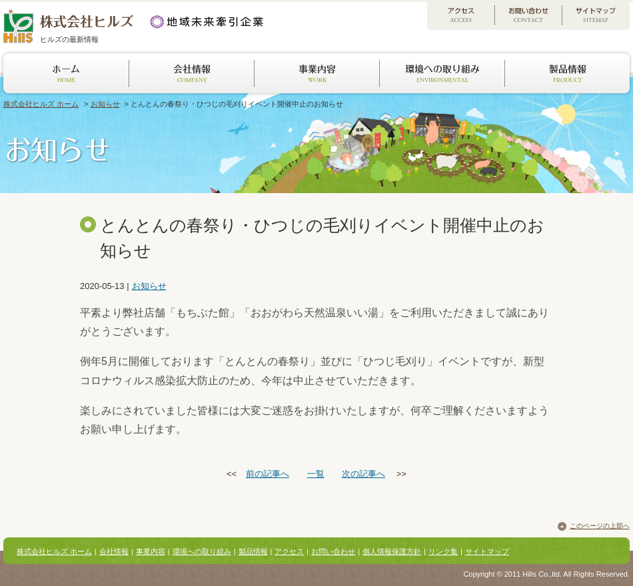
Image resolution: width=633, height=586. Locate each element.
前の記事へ (267, 474)
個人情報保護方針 (391, 551)
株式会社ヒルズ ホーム (41, 104)
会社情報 (114, 551)
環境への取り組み (202, 551)
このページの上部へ (600, 525)
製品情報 (253, 551)
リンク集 (443, 551)
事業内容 (150, 551)
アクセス (289, 551)
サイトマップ (487, 551)
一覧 (315, 474)
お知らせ (105, 104)
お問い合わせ (333, 551)
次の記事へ (363, 474)
